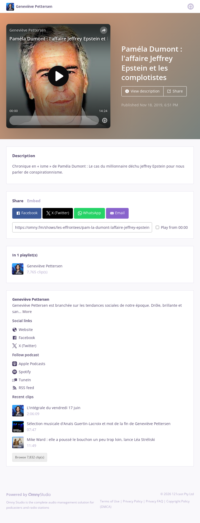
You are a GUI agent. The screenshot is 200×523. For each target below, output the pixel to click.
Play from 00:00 (172, 227)
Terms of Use (110, 501)
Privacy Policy (132, 501)
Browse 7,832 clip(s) (29, 457)
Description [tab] (23, 155)
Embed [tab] (34, 201)
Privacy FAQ (154, 501)
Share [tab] (17, 201)
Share (175, 91)
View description (142, 91)
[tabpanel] (100, 169)
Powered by (28, 494)
